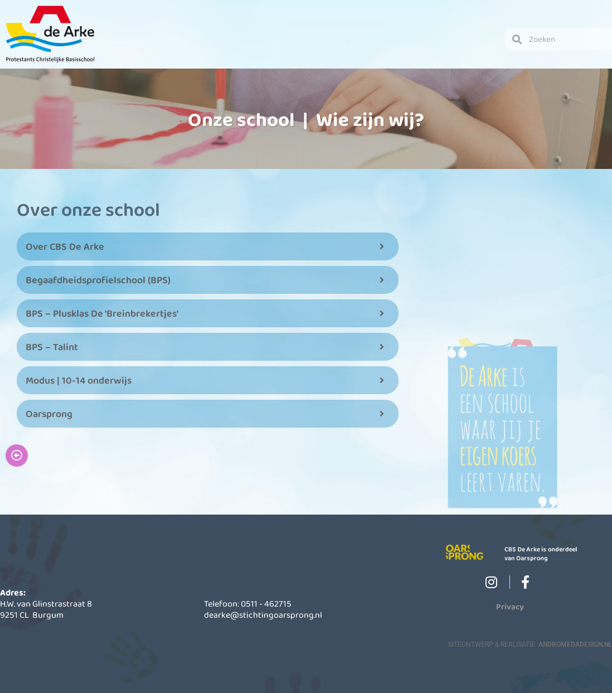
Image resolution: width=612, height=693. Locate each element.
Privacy (510, 606)
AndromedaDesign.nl (575, 644)
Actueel (333, 44)
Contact (443, 44)
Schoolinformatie (222, 44)
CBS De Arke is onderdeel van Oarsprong (547, 554)
